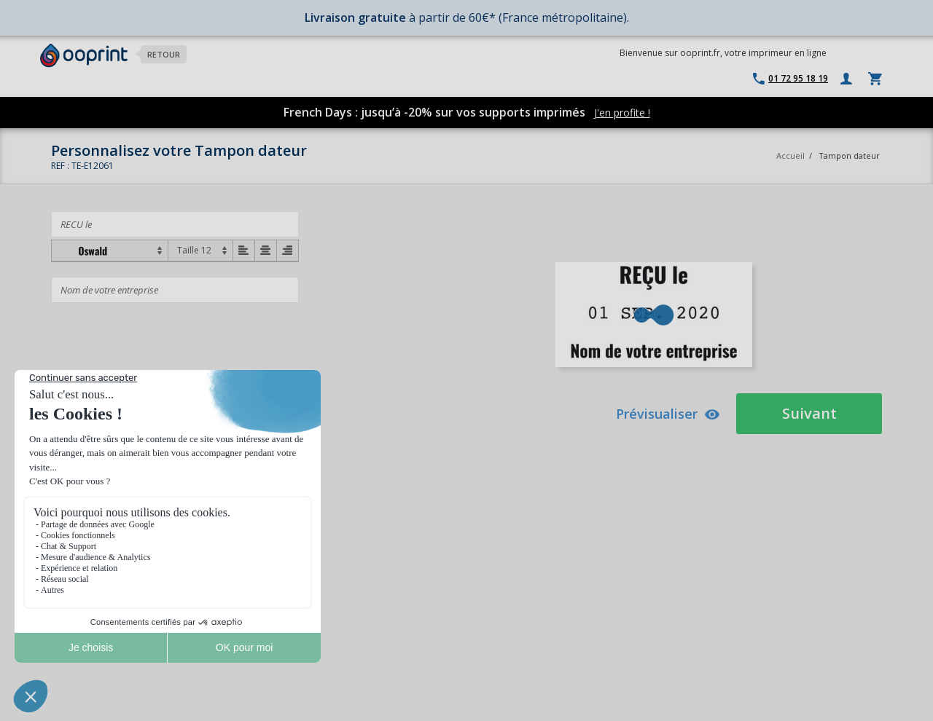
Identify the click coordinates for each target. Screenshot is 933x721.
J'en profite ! (622, 112)
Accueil (790, 155)
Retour (163, 54)
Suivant (809, 413)
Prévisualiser (668, 413)
